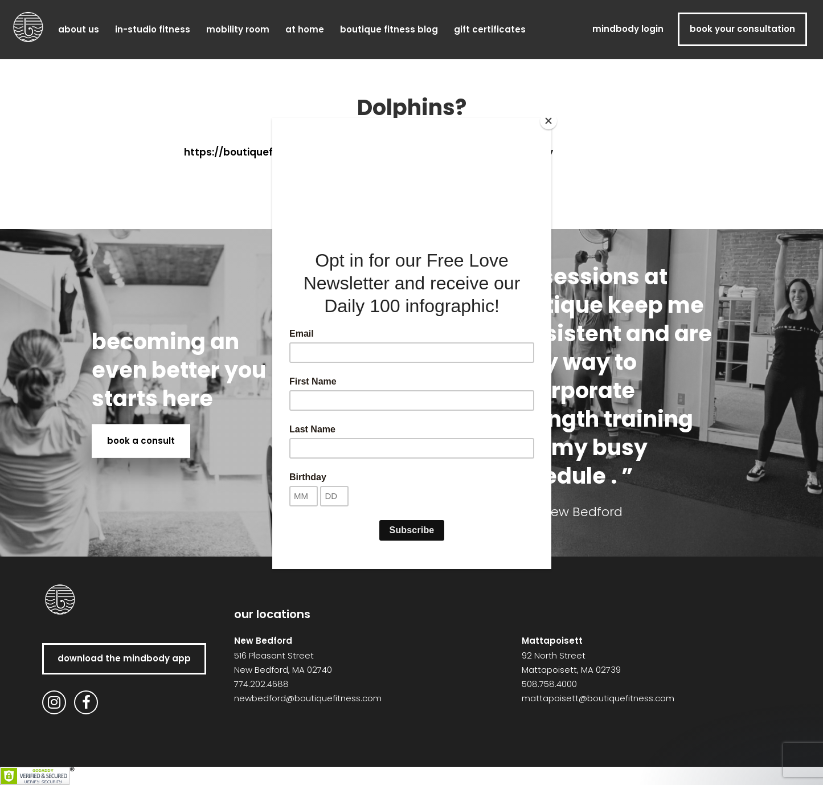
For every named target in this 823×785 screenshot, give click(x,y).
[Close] (548, 120)
